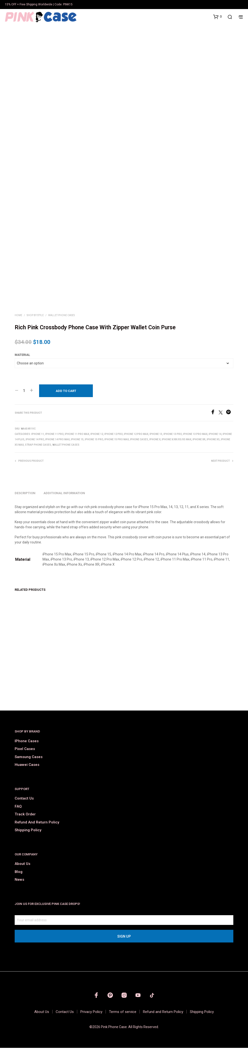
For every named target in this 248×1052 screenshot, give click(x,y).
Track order (25, 818)
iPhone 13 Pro (172, 438)
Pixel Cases (25, 753)
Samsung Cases (29, 761)
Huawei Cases (27, 769)
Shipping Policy (28, 834)
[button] (217, 16)
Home (18, 319)
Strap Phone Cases (38, 449)
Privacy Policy (91, 1016)
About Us (22, 868)
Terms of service (122, 1016)
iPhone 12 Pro (113, 438)
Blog (18, 876)
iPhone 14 (215, 438)
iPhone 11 (37, 438)
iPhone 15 (77, 443)
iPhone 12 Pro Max (136, 438)
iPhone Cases (139, 443)
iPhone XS (213, 443)
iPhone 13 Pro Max (195, 438)
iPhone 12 (96, 438)
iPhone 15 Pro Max (116, 443)
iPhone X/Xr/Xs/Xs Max (176, 443)
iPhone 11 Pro (54, 438)
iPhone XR (199, 443)
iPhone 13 (156, 438)
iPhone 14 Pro (35, 443)
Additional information (64, 497)
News (19, 884)
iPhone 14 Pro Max (57, 443)
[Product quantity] (24, 395)
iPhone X (155, 443)
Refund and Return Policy (37, 826)
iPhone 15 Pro (94, 443)
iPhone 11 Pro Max (77, 438)
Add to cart (66, 395)
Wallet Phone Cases (61, 319)
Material (22, 359)
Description (25, 497)
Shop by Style (35, 319)
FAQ (18, 810)
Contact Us (24, 802)
